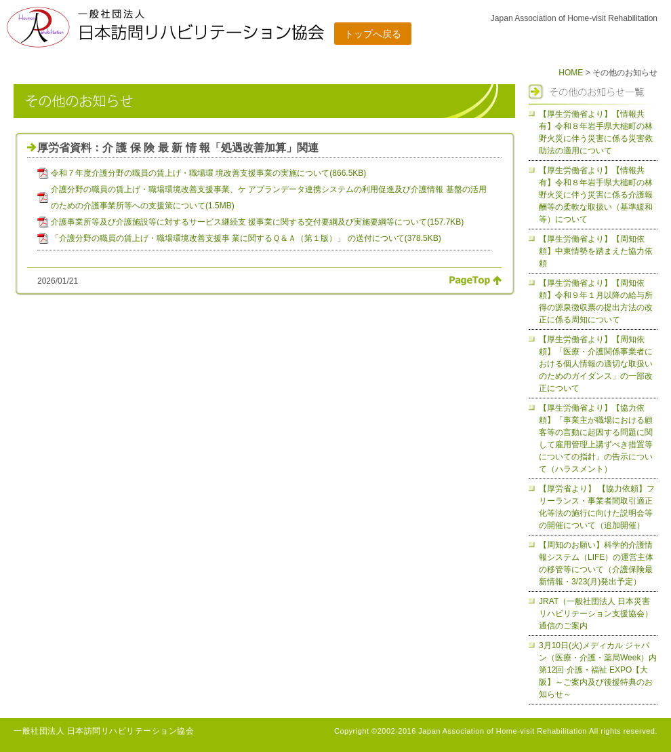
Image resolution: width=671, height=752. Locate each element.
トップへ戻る (372, 34)
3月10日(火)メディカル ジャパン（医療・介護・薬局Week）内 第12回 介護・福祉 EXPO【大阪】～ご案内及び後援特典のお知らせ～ (602, 670)
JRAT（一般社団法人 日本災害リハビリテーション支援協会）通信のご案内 (596, 614)
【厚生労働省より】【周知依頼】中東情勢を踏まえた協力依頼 (596, 251)
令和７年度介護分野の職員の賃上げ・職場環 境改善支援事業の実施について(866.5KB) (208, 173)
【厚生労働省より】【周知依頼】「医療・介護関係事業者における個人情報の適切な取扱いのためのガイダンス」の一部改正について (596, 364)
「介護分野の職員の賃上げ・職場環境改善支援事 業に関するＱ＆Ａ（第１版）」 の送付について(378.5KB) (246, 238)
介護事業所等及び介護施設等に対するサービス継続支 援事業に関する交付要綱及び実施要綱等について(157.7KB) (257, 222)
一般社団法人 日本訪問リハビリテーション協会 (104, 731)
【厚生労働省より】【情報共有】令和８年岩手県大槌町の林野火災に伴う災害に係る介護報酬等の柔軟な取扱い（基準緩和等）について (596, 195)
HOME (570, 72)
